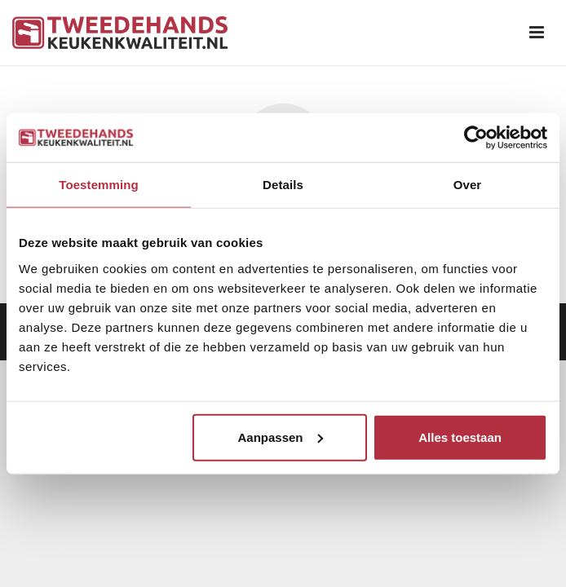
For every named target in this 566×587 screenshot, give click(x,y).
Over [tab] (467, 185)
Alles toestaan (460, 437)
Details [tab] (283, 185)
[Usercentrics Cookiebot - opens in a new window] (476, 138)
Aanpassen (279, 437)
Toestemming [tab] (99, 185)
